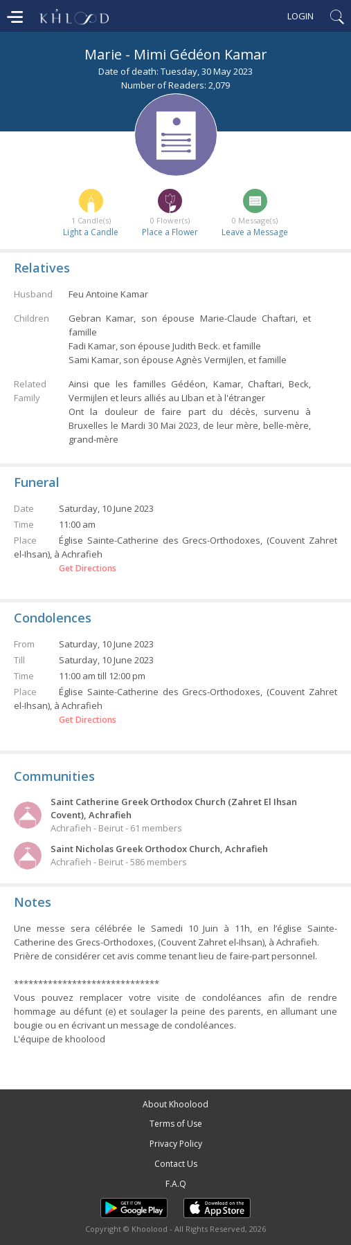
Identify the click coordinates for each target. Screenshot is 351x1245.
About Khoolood (175, 1104)
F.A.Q (175, 1184)
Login (300, 16)
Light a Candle (90, 232)
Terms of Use (176, 1123)
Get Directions (87, 568)
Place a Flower (170, 232)
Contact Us (175, 1164)
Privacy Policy (176, 1144)
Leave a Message (255, 232)
